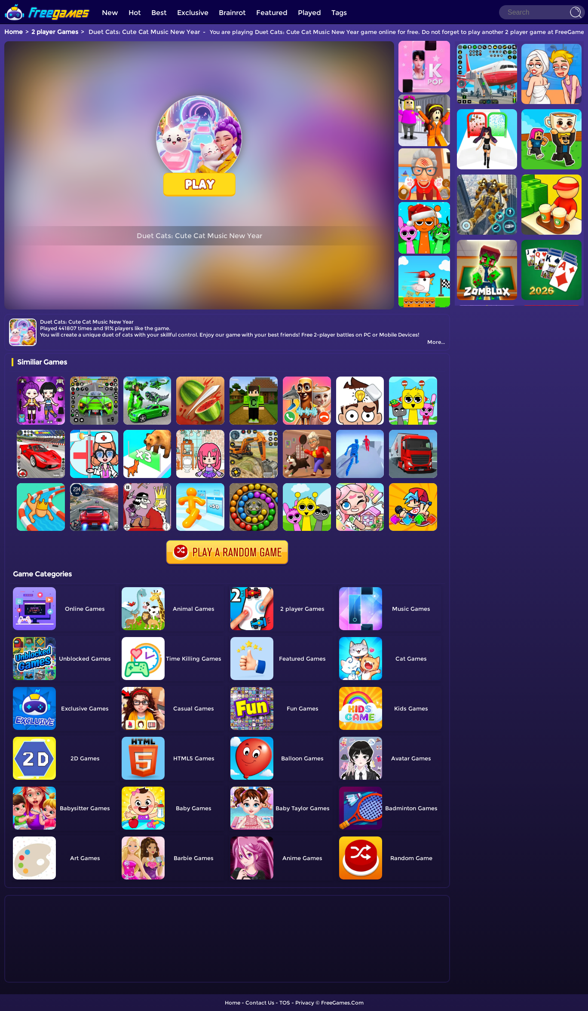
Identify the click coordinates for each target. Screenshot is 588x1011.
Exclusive (192, 13)
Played (309, 13)
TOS (284, 1002)
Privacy (304, 1002)
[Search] (542, 12)
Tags (339, 13)
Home (13, 32)
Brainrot (232, 13)
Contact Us (259, 1002)
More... (436, 342)
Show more (40, 976)
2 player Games (54, 32)
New (110, 13)
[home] (47, 3)
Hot (135, 13)
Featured (272, 13)
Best (159, 13)
